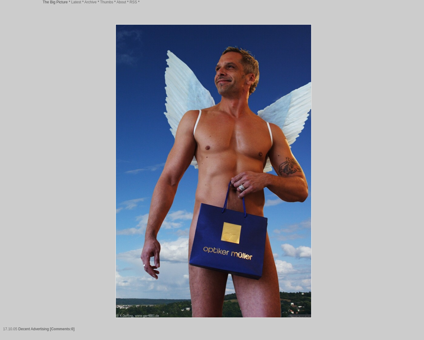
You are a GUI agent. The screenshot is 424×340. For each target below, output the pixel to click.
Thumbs (106, 2)
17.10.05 (10, 329)
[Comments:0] (62, 329)
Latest (76, 2)
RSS (133, 2)
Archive (90, 2)
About (121, 2)
